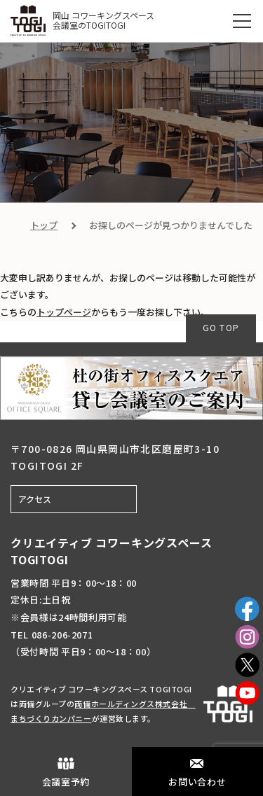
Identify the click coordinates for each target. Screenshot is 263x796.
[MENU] (241, 21)
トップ (44, 225)
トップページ (63, 312)
